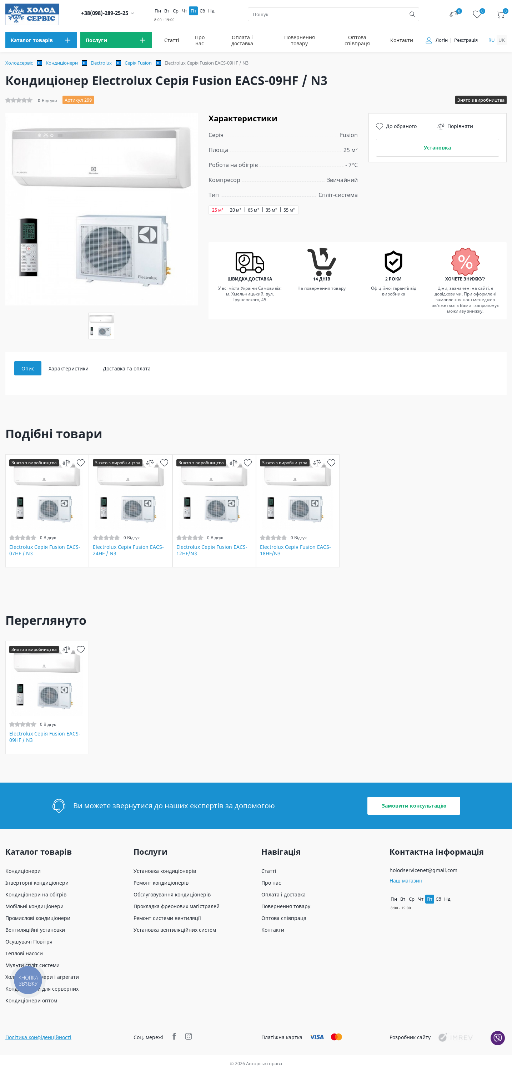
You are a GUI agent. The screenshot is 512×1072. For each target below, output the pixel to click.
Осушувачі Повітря (28, 941)
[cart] (500, 14)
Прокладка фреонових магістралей (177, 906)
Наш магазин (406, 880)
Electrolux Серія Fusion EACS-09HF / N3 (44, 736)
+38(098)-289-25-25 (104, 13)
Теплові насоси (24, 953)
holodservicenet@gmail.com (423, 870)
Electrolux (101, 63)
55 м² (289, 210)
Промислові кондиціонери (37, 918)
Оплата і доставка (242, 40)
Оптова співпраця (357, 40)
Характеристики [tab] (69, 368)
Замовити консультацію (414, 805)
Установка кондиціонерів (165, 871)
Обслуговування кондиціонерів (172, 894)
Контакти (401, 40)
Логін (442, 40)
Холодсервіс (19, 63)
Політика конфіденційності (38, 1037)
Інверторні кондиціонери (37, 882)
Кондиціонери (62, 63)
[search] (412, 14)
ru (491, 40)
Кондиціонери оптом (31, 1000)
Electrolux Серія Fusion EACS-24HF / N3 (128, 550)
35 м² (271, 210)
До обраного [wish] (396, 126)
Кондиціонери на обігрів (35, 894)
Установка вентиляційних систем (175, 929)
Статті (171, 40)
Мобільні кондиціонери (34, 906)
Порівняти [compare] (455, 126)
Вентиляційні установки (35, 929)
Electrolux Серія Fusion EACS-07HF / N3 (44, 550)
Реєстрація (466, 40)
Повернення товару (299, 40)
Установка (437, 147)
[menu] (41, 40)
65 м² (253, 210)
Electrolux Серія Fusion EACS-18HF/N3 (295, 550)
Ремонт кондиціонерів (161, 882)
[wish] (80, 462)
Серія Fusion (138, 63)
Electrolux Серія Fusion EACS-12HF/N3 (211, 550)
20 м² (235, 210)
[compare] (66, 462)
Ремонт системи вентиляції (167, 918)
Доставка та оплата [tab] (127, 368)
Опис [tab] (27, 368)
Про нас (200, 40)
